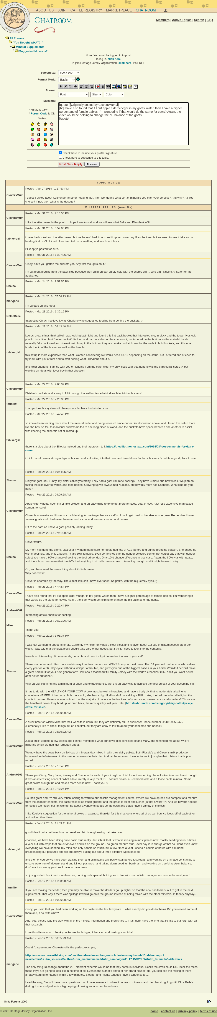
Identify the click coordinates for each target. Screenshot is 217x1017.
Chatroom (146, 10)
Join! (62, 10)
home (154, 1011)
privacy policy (187, 1011)
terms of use (208, 1011)
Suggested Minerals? (33, 51)
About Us (45, 10)
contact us (168, 1011)
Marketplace (119, 10)
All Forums (16, 38)
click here (114, 59)
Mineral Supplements (30, 46)
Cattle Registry (86, 10)
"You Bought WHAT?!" (28, 42)
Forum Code (39, 113)
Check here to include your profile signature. (90, 153)
